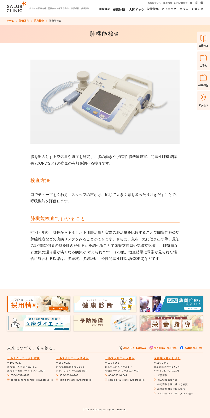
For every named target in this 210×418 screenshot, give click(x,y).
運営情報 (161, 375)
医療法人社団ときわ (167, 358)
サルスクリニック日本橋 (23, 358)
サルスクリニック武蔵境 (72, 358)
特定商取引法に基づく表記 (171, 384)
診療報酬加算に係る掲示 (169, 389)
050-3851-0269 (18, 375)
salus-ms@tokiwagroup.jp (74, 380)
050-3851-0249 (67, 375)
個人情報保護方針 (166, 380)
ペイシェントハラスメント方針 (173, 393)
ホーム (10, 20)
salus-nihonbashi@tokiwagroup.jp (30, 380)
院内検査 (39, 20)
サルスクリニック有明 (120, 358)
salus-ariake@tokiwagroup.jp (125, 380)
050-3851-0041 (116, 375)
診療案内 (24, 20)
